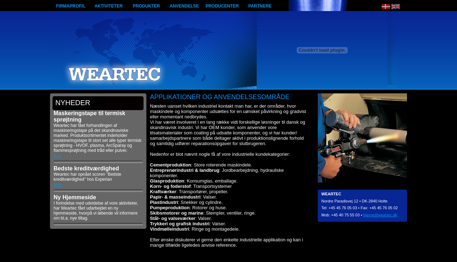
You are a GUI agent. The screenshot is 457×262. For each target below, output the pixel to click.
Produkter (146, 6)
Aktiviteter (109, 6)
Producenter (222, 6)
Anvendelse (184, 6)
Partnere (259, 6)
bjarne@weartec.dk (380, 215)
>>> (58, 155)
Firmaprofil (70, 6)
